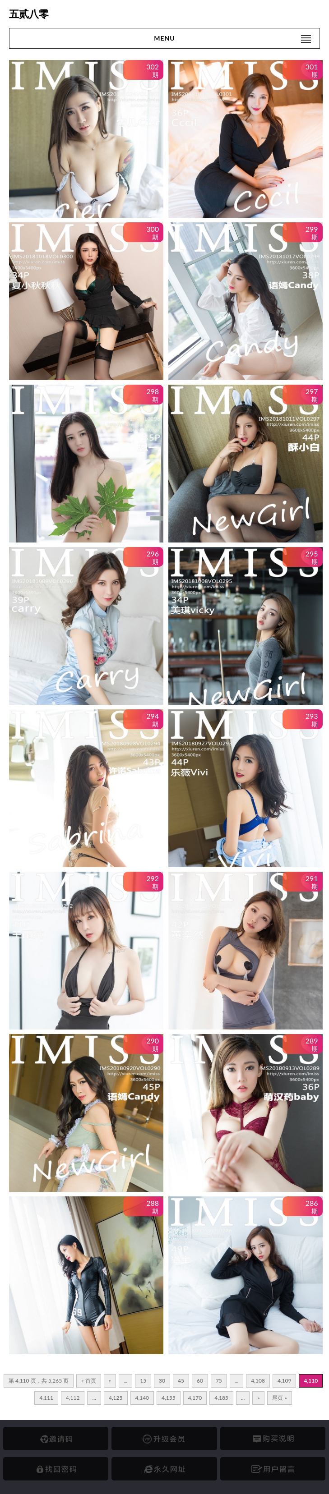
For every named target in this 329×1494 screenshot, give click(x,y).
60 (200, 1380)
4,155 (169, 1397)
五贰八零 (29, 14)
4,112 (73, 1397)
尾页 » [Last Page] (279, 1397)
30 (162, 1380)
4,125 (116, 1397)
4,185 (221, 1397)
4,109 (285, 1380)
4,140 (142, 1397)
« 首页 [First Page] (88, 1380)
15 (143, 1380)
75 (219, 1380)
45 (181, 1380)
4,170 (195, 1397)
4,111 (46, 1397)
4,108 (258, 1380)
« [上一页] (110, 1380)
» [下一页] (258, 1397)
